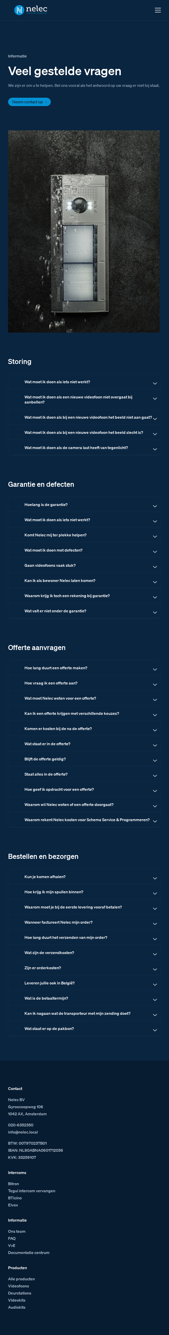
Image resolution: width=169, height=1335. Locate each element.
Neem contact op (27, 101)
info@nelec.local (23, 1132)
